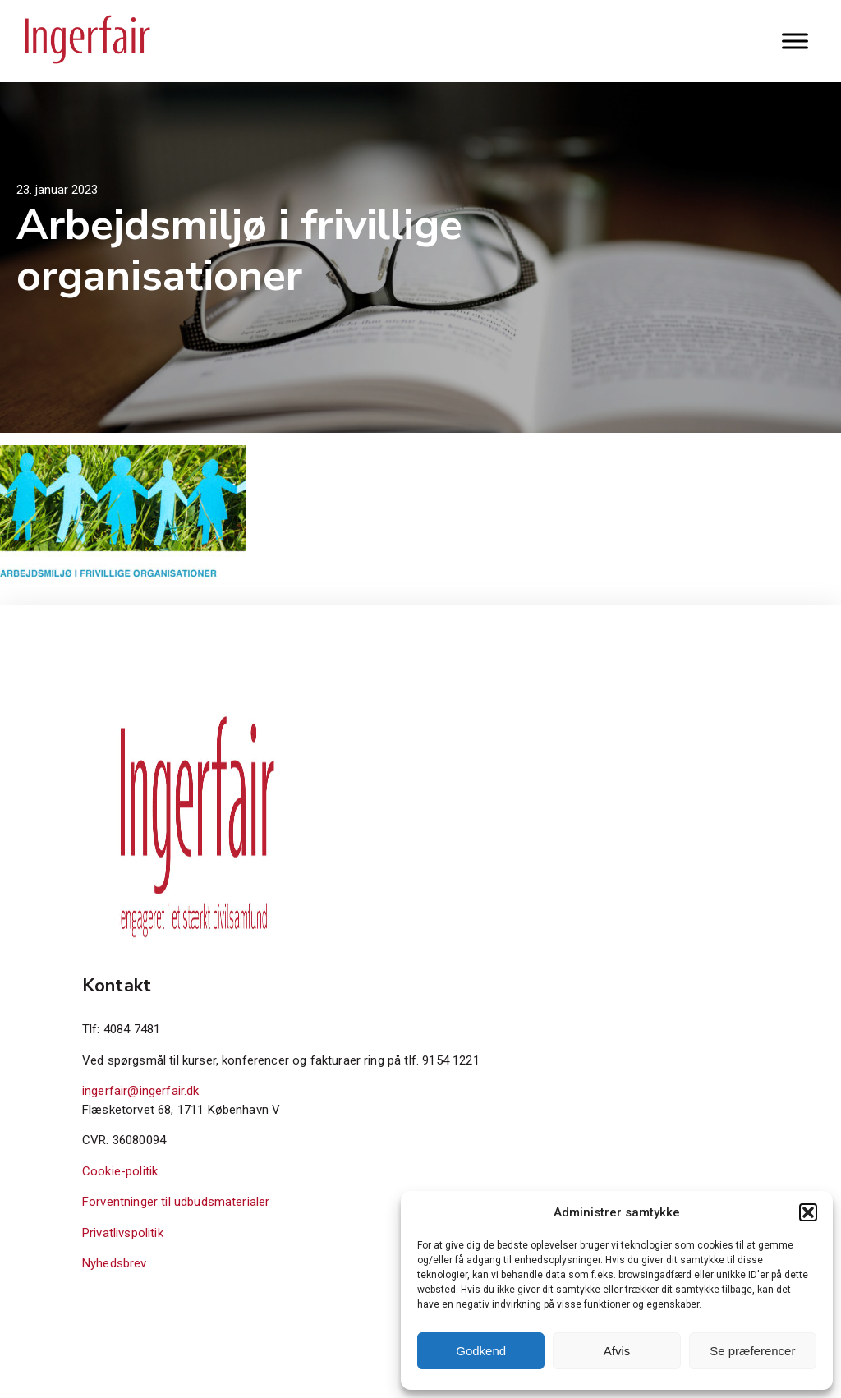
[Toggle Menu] (795, 40)
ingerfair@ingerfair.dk (141, 1090)
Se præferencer (752, 1351)
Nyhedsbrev (114, 1263)
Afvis (617, 1351)
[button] (808, 1212)
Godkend (481, 1351)
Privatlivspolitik (122, 1233)
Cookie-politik (120, 1171)
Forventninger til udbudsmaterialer (175, 1201)
